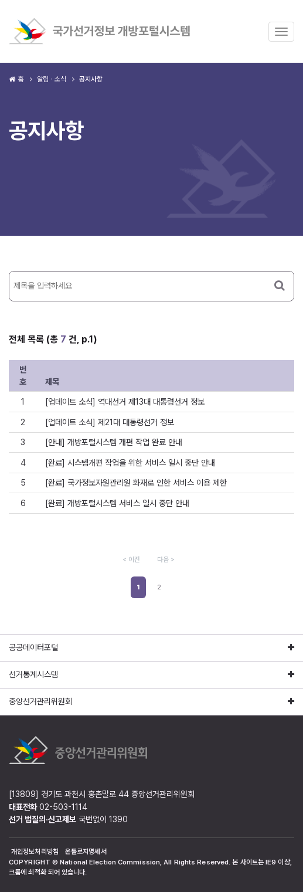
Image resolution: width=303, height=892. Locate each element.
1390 (118, 819)
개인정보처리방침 (35, 851)
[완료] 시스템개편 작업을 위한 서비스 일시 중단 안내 (130, 462)
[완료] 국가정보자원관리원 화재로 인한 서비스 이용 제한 (136, 482)
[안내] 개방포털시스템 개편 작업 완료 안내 (113, 442)
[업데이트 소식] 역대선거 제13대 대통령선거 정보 (125, 401)
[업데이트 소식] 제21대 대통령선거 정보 (109, 422)
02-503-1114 (63, 807)
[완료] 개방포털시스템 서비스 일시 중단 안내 (117, 503)
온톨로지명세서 (86, 851)
